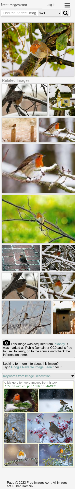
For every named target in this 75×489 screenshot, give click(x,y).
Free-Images (14, 5)
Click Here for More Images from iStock (30, 397)
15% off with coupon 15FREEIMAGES (30, 401)
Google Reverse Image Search (32, 382)
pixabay (59, 359)
